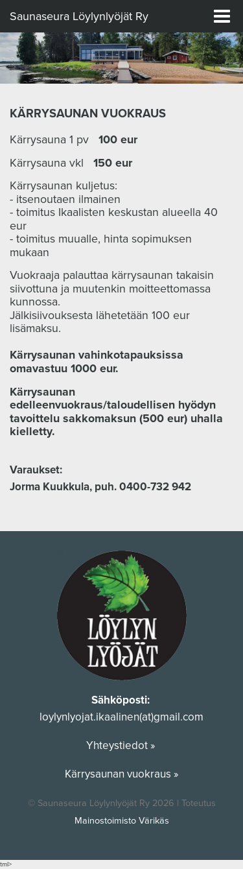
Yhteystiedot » (121, 745)
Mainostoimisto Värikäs (122, 820)
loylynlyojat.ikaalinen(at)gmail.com (121, 717)
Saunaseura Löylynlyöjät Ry (79, 16)
